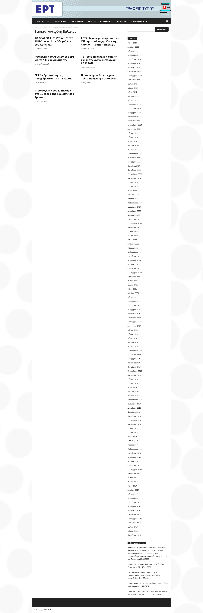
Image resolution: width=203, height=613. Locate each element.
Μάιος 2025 (132, 92)
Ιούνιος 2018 (133, 433)
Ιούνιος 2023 (133, 186)
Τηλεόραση (60, 21)
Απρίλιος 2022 (133, 244)
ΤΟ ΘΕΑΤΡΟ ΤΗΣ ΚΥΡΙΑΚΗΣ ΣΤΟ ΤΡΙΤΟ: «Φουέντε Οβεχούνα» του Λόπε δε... (54, 41)
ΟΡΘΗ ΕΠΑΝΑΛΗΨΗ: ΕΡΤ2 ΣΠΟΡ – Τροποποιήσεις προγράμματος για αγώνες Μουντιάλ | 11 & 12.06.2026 (144, 575)
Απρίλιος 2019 (133, 392)
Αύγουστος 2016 (134, 523)
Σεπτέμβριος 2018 (135, 420)
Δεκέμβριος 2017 (134, 457)
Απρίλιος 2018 (133, 441)
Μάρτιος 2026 (133, 51)
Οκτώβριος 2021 (134, 268)
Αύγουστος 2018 (134, 424)
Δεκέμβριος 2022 (134, 211)
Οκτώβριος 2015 (134, 535)
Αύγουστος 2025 (134, 80)
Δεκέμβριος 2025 (134, 63)
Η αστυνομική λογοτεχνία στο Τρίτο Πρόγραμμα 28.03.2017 (100, 77)
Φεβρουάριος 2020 (135, 351)
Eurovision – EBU (139, 21)
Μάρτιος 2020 (133, 346)
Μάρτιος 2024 (133, 149)
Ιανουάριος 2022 (134, 256)
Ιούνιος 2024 (133, 137)
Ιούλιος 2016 (133, 527)
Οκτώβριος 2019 (134, 367)
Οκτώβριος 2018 (134, 416)
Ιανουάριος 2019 (134, 404)
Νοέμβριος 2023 (134, 166)
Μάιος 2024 (132, 141)
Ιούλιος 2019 (133, 379)
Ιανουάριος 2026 (134, 59)
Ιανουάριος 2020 (134, 355)
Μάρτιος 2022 (133, 248)
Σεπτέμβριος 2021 (135, 273)
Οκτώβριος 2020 (134, 318)
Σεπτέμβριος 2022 (135, 223)
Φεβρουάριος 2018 (135, 449)
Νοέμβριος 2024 (134, 117)
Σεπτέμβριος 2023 (135, 174)
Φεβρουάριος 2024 (135, 154)
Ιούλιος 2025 (133, 84)
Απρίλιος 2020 (133, 342)
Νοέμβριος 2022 (134, 215)
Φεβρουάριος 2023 (135, 203)
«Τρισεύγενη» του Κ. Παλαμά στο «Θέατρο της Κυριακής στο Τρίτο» (54, 94)
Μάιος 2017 (132, 486)
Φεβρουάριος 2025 (135, 104)
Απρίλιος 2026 (133, 47)
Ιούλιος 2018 (133, 428)
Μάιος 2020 (132, 338)
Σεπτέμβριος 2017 (135, 469)
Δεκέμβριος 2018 (134, 408)
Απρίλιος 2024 (133, 145)
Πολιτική (91, 21)
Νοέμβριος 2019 (134, 363)
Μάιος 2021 (132, 289)
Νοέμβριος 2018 (134, 412)
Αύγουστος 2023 (134, 178)
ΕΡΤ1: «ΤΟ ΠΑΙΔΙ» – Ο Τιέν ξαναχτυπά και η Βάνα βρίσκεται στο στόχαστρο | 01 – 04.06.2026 (147, 592)
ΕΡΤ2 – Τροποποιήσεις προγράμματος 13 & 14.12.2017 (53, 77)
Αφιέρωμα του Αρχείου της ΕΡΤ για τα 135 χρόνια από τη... (54, 58)
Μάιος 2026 (132, 43)
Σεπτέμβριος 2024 (135, 125)
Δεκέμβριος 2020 (134, 309)
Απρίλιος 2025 (133, 96)
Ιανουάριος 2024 (134, 158)
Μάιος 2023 (132, 191)
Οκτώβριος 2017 (134, 465)
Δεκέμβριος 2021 (134, 260)
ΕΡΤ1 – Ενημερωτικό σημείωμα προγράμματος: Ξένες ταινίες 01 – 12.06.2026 (146, 565)
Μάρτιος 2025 (133, 100)
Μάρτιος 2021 (133, 297)
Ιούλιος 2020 (133, 330)
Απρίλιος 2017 (133, 490)
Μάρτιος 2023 (133, 199)
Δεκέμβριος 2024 (134, 113)
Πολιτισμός (106, 21)
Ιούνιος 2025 (133, 88)
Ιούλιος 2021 (133, 281)
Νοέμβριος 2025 (134, 67)
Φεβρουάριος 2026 (135, 55)
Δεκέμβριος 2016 (134, 506)
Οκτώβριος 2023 (134, 170)
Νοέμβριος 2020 (134, 314)
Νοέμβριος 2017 (134, 461)
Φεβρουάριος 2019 (135, 400)
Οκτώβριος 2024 (134, 121)
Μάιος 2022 (132, 240)
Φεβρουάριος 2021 (135, 301)
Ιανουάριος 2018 (134, 453)
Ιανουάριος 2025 (134, 108)
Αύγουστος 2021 (134, 277)
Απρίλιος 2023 (133, 195)
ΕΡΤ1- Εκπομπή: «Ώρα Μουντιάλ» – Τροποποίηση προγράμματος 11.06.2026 (148, 584)
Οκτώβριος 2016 (134, 515)
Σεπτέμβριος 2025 (135, 76)
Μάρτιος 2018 (133, 445)
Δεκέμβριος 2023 (134, 162)
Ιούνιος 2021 (133, 285)
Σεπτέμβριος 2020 (135, 322)
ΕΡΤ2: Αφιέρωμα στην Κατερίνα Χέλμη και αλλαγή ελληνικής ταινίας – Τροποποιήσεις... (100, 41)
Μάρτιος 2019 (133, 396)
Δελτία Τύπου (44, 21)
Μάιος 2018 (132, 437)
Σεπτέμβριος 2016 (135, 519)
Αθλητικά (122, 21)
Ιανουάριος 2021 (134, 305)
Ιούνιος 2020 (133, 334)
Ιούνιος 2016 (133, 531)
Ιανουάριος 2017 (134, 502)
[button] (167, 21)
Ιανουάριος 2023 (134, 207)
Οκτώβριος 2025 (134, 72)
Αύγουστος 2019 (134, 375)
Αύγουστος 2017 (134, 474)
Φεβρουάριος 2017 (135, 498)
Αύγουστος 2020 (134, 326)
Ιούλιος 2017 (133, 478)
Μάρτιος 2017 (133, 494)
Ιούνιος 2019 (133, 383)
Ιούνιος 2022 (133, 236)
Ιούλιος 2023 (133, 182)
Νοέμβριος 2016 (134, 510)
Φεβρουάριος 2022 (135, 252)
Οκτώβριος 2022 (134, 219)
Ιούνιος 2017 (133, 482)
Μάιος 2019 (132, 387)
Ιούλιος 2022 (133, 232)
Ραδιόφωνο (77, 21)
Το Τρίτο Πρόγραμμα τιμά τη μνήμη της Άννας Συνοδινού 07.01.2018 (99, 60)
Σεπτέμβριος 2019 (135, 371)
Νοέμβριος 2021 (134, 264)
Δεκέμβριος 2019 (134, 359)
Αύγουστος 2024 (134, 129)
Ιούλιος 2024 (133, 133)
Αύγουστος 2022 (134, 227)
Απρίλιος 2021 (133, 293)
